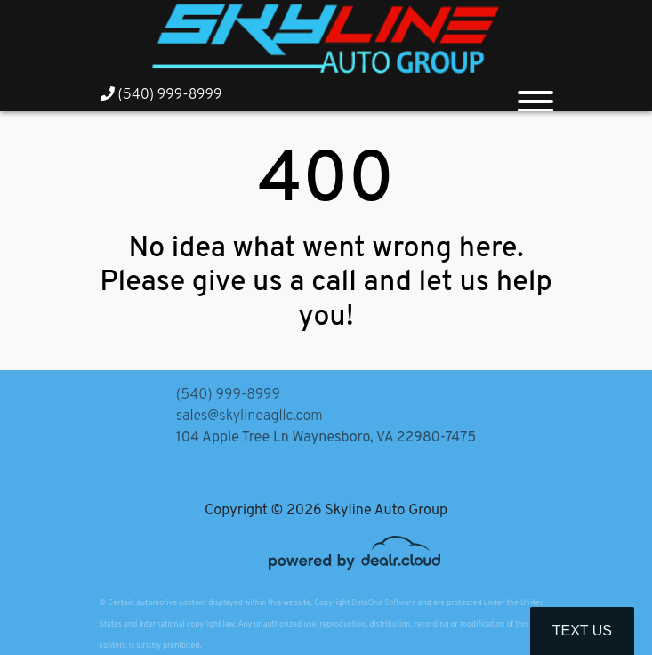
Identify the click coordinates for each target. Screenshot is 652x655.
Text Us (582, 630)
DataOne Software (383, 603)
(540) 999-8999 (161, 95)
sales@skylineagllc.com (249, 416)
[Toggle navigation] (535, 94)
